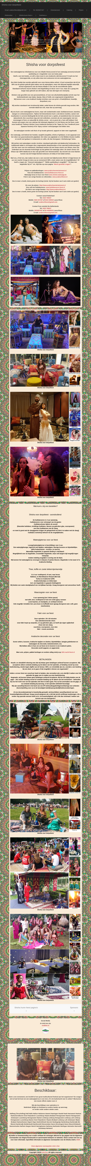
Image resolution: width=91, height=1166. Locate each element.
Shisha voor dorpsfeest (11, 5)
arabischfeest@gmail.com (48, 202)
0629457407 (38, 210)
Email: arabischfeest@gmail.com (15, 10)
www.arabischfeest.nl (59, 177)
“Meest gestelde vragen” (62, 164)
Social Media (45, 1021)
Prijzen (81, 10)
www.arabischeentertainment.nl (55, 170)
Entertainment (55, 10)
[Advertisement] (45, 1160)
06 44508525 (49, 210)
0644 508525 (49, 200)
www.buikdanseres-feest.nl (53, 173)
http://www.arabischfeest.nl (55, 189)
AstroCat (44, 1152)
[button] (26, 1009)
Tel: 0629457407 (38, 10)
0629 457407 (38, 200)
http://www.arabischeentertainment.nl (52, 185)
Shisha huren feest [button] (25, 15)
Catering (69, 10)
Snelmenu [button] (43, 15)
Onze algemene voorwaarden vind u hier (45, 1146)
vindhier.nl (45, 1025)
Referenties (8, 15)
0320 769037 (47, 198)
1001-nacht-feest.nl (68, 652)
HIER (78, 1140)
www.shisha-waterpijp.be (58, 175)
